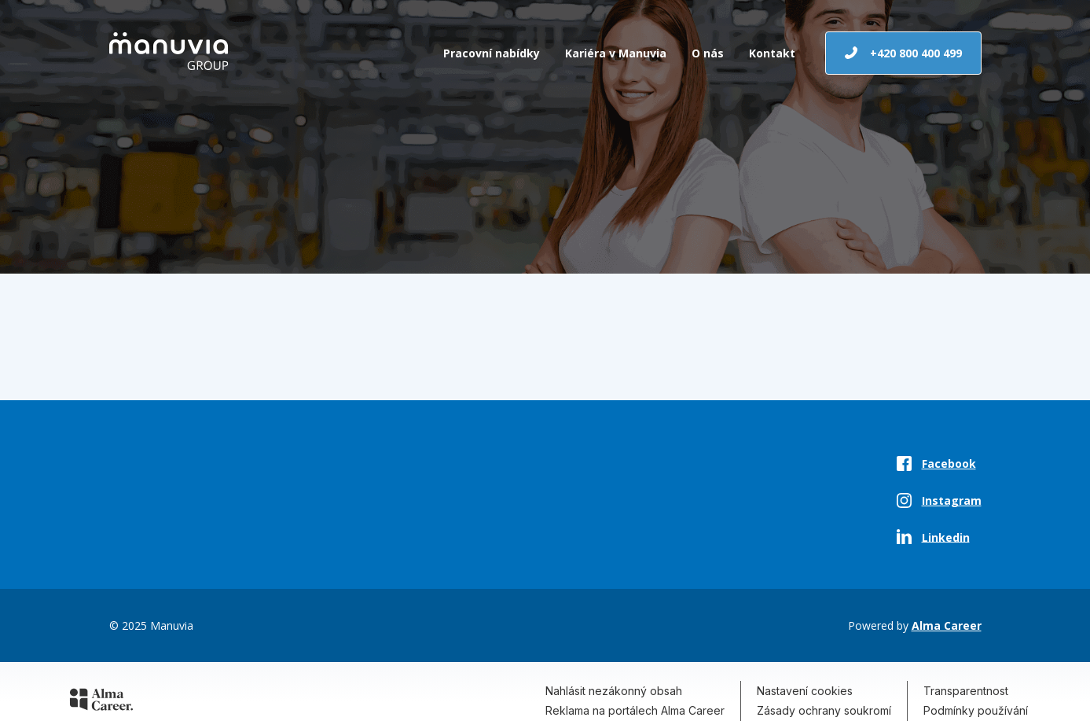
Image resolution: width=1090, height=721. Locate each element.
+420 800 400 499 (903, 53)
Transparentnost (965, 690)
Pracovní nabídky (491, 53)
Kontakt (772, 53)
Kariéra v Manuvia (615, 53)
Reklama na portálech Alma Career (635, 710)
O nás (708, 53)
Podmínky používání (975, 710)
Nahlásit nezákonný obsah (613, 690)
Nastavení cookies (805, 690)
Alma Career (947, 625)
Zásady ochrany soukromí (824, 710)
